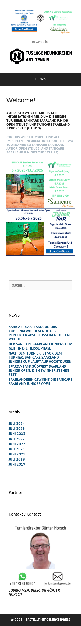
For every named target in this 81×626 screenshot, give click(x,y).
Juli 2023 (17, 428)
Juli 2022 (17, 438)
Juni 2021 (17, 454)
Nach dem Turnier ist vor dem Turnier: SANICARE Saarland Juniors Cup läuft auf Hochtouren (40, 357)
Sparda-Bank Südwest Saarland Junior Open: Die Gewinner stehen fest (39, 370)
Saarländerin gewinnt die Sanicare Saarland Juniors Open (40, 381)
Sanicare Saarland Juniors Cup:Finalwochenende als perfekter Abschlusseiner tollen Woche (39, 332)
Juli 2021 (17, 449)
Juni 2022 (17, 444)
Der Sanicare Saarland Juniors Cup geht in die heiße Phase (40, 346)
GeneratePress (58, 620)
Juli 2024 (17, 423)
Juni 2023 (17, 433)
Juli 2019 (17, 459)
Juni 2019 (17, 464)
